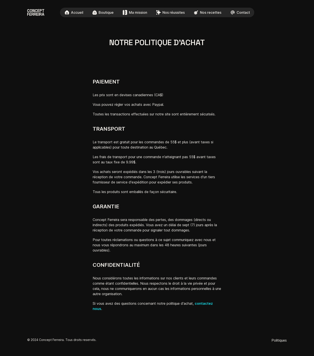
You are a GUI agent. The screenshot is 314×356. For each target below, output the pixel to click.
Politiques (279, 340)
